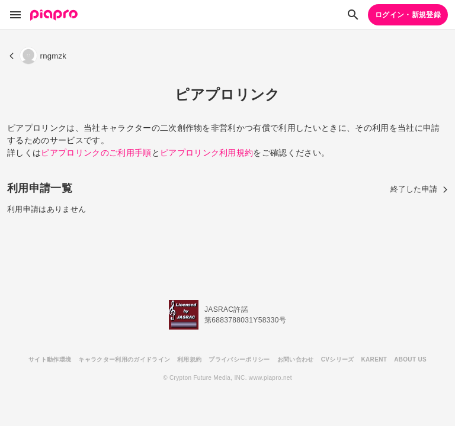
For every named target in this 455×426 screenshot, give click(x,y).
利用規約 (189, 359)
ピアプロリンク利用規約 (207, 152)
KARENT (374, 359)
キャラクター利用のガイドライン (124, 359)
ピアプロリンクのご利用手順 (96, 152)
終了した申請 (419, 189)
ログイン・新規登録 (408, 15)
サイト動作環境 (49, 359)
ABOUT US (410, 359)
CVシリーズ (337, 359)
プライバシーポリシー (239, 359)
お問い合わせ (295, 359)
